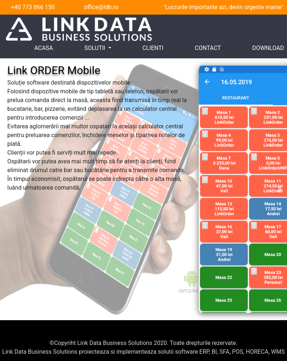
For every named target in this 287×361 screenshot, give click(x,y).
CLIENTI (153, 47)
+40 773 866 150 (33, 7)
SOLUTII (95, 47)
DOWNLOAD (268, 47)
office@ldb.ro (101, 7)
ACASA (43, 47)
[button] (198, 189)
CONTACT (208, 47)
